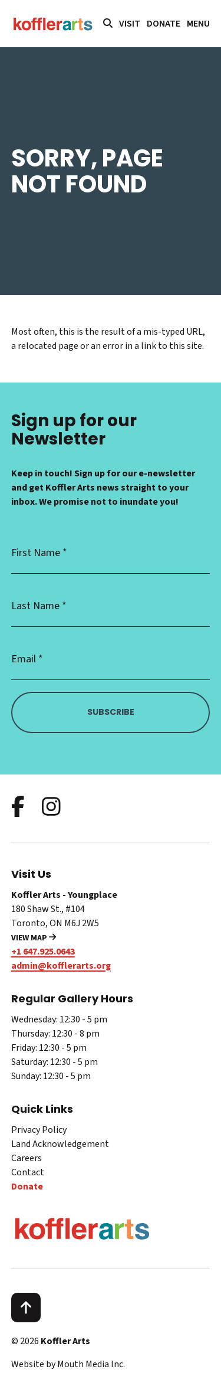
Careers (26, 1158)
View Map (33, 938)
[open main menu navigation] (198, 23)
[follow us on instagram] (51, 808)
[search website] (108, 23)
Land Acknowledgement (60, 1144)
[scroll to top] (26, 1307)
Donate (163, 23)
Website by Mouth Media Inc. (68, 1364)
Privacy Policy (39, 1129)
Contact (27, 1172)
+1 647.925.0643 (43, 951)
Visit (129, 23)
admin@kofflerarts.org (61, 965)
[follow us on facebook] (18, 808)
